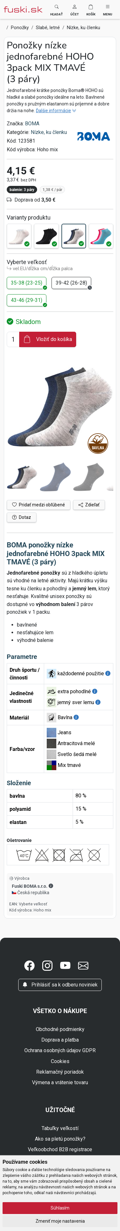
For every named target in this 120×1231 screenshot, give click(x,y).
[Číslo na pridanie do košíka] (13, 339)
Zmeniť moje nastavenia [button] (60, 1221)
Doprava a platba (60, 1040)
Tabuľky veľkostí (60, 1128)
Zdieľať (89, 504)
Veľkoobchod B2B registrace (60, 1149)
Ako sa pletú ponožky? (60, 1139)
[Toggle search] (56, 9)
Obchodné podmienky (60, 1029)
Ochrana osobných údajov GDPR (60, 1050)
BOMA (32, 124)
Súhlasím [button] (60, 1207)
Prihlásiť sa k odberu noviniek (60, 985)
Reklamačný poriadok (60, 1072)
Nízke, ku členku (49, 132)
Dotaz (21, 517)
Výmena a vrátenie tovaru (60, 1082)
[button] (75, 9)
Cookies (60, 1061)
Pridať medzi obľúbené (38, 504)
